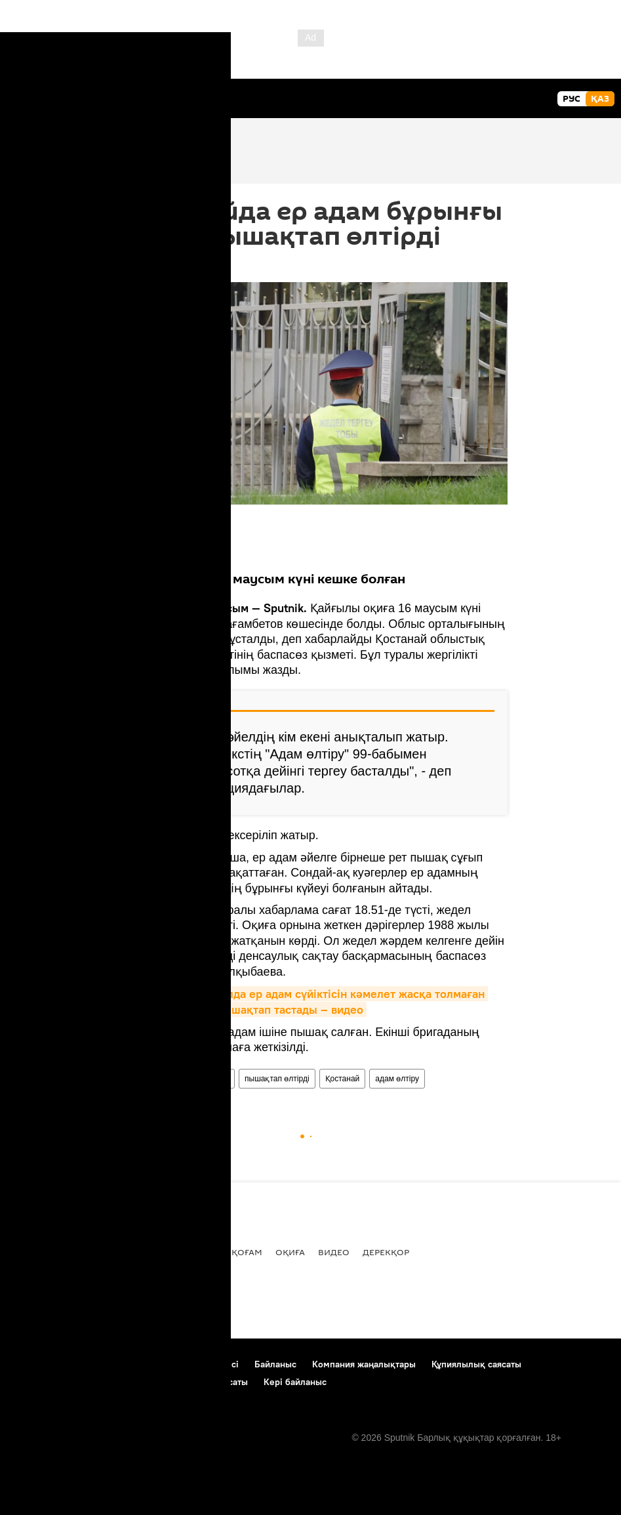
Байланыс (275, 1364)
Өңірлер (135, 1078)
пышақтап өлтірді (277, 1078)
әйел (175, 1078)
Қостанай (342, 1078)
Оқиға (290, 1252)
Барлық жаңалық (57, 1252)
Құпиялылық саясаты (476, 1364)
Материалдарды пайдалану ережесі (162, 1364)
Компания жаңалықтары (364, 1364)
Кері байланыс (295, 1382)
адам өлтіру (397, 1078)
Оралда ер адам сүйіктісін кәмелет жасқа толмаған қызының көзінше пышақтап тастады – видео (301, 1001)
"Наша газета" (155, 669)
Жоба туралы (42, 1364)
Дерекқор (386, 1252)
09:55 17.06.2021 (150, 265)
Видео (334, 1252)
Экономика (188, 1252)
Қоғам (246, 1252)
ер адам (214, 1078)
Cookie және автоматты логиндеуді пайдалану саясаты (131, 1382)
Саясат (129, 1252)
